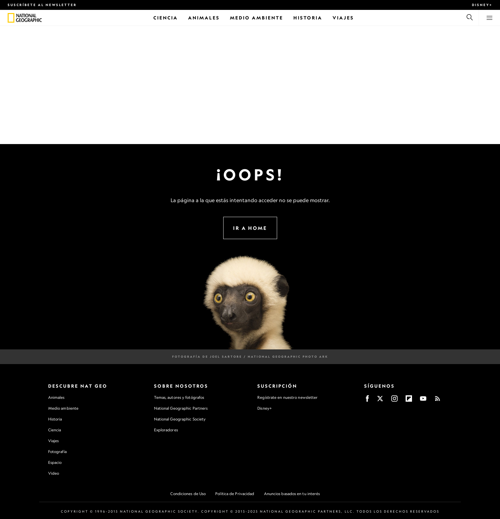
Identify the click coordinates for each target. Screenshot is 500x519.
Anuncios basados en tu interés (292, 493)
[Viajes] (343, 18)
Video (53, 473)
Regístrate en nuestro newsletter (287, 397)
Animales (56, 397)
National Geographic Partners (181, 408)
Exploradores (166, 430)
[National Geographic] (11, 18)
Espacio (55, 462)
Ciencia (54, 430)
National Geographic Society (180, 419)
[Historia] (307, 18)
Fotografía (57, 451)
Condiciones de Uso (188, 493)
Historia (55, 419)
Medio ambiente (63, 408)
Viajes (53, 440)
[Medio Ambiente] (256, 18)
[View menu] (489, 18)
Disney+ (482, 5)
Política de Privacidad (234, 493)
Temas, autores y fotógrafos (179, 397)
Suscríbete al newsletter (42, 5)
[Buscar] (470, 17)
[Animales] (204, 18)
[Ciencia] (165, 18)
